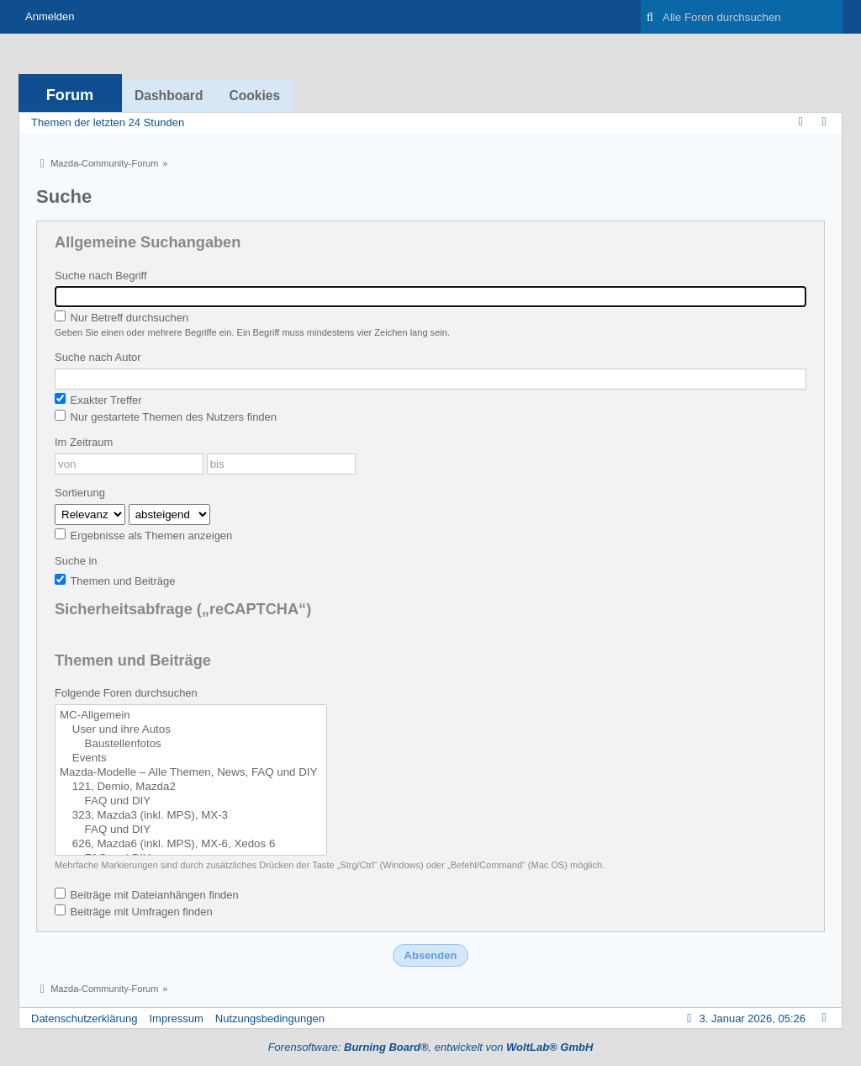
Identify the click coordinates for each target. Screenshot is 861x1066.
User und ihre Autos (191, 730)
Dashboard (169, 95)
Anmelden (50, 16)
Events (191, 758)
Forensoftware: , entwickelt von (431, 1047)
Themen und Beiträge (115, 580)
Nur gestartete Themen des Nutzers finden (166, 416)
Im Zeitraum (84, 442)
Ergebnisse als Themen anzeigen (143, 535)
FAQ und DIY (191, 801)
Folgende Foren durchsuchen (126, 693)
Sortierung (80, 492)
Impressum (176, 1018)
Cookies (254, 95)
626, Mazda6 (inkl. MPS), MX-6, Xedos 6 (191, 844)
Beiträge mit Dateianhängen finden (147, 894)
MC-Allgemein (191, 715)
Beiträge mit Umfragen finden (134, 911)
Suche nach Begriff (101, 275)
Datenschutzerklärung (84, 1018)
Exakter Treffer (98, 399)
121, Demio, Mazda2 (191, 787)
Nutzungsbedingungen (270, 1018)
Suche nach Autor (98, 357)
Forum (70, 95)
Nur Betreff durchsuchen (121, 317)
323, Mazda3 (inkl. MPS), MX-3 (191, 816)
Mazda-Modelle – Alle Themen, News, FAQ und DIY (191, 773)
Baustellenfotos (191, 744)
